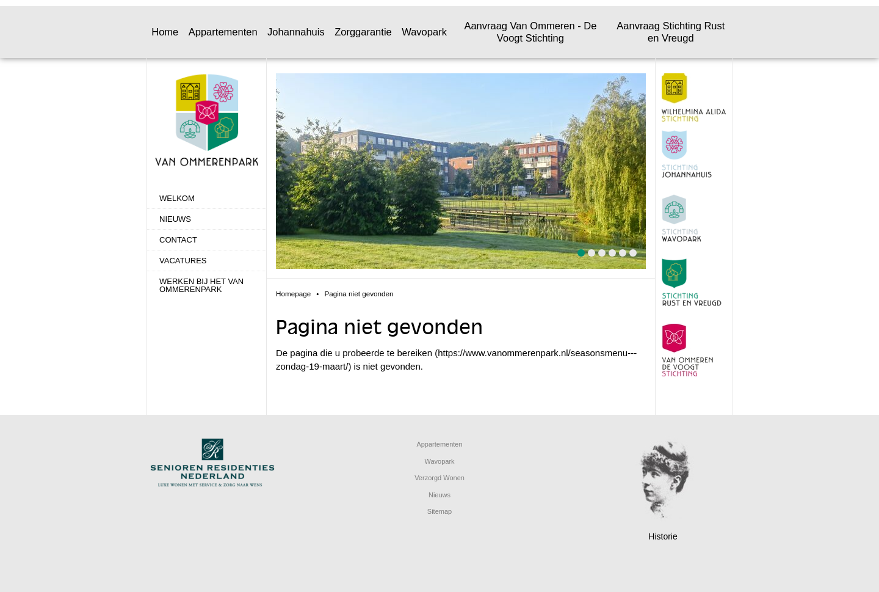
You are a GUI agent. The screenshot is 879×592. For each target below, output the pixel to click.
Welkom (177, 198)
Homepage (293, 294)
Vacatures (183, 261)
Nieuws (175, 219)
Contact (178, 240)
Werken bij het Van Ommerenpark (201, 285)
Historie (662, 536)
